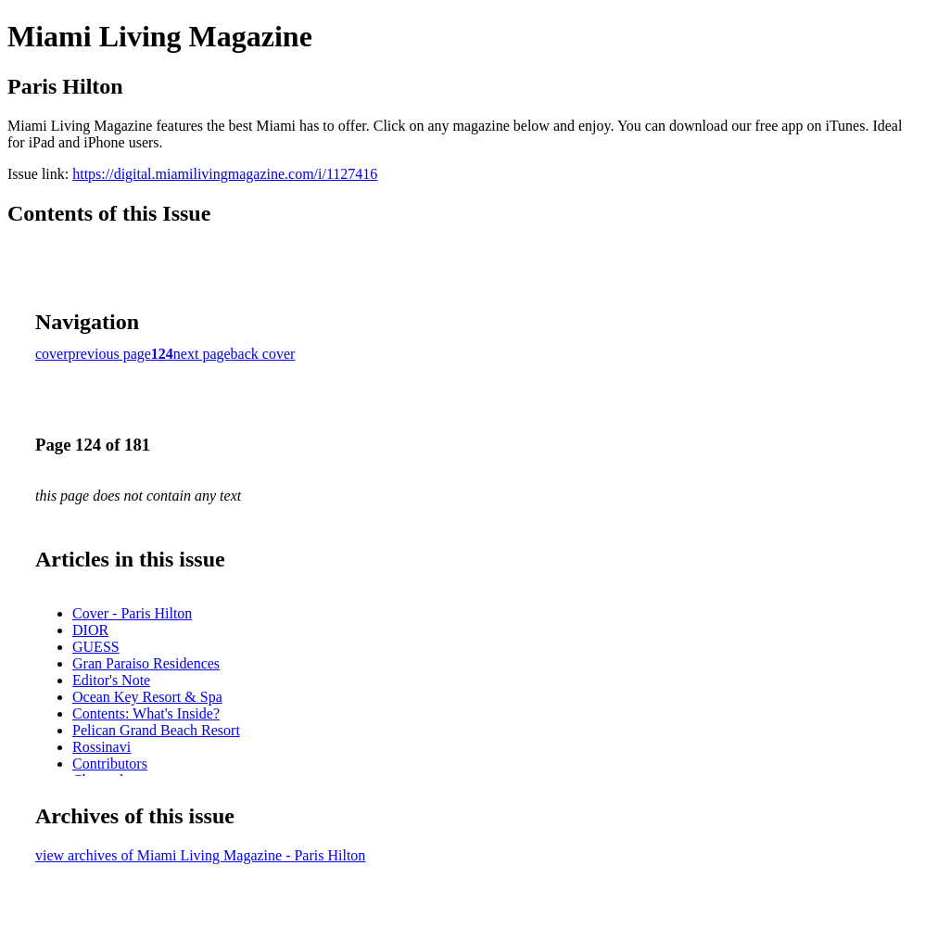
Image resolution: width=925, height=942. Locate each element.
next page (202, 354)
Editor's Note (111, 680)
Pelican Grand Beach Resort (156, 730)
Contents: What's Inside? (146, 713)
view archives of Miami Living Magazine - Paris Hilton (200, 855)
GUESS (96, 647)
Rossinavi (101, 747)
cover (52, 354)
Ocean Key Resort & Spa (147, 697)
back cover (263, 354)
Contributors (109, 763)
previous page (110, 354)
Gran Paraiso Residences (146, 663)
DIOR (90, 630)
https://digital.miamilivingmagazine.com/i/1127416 (224, 174)
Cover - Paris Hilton (132, 613)
